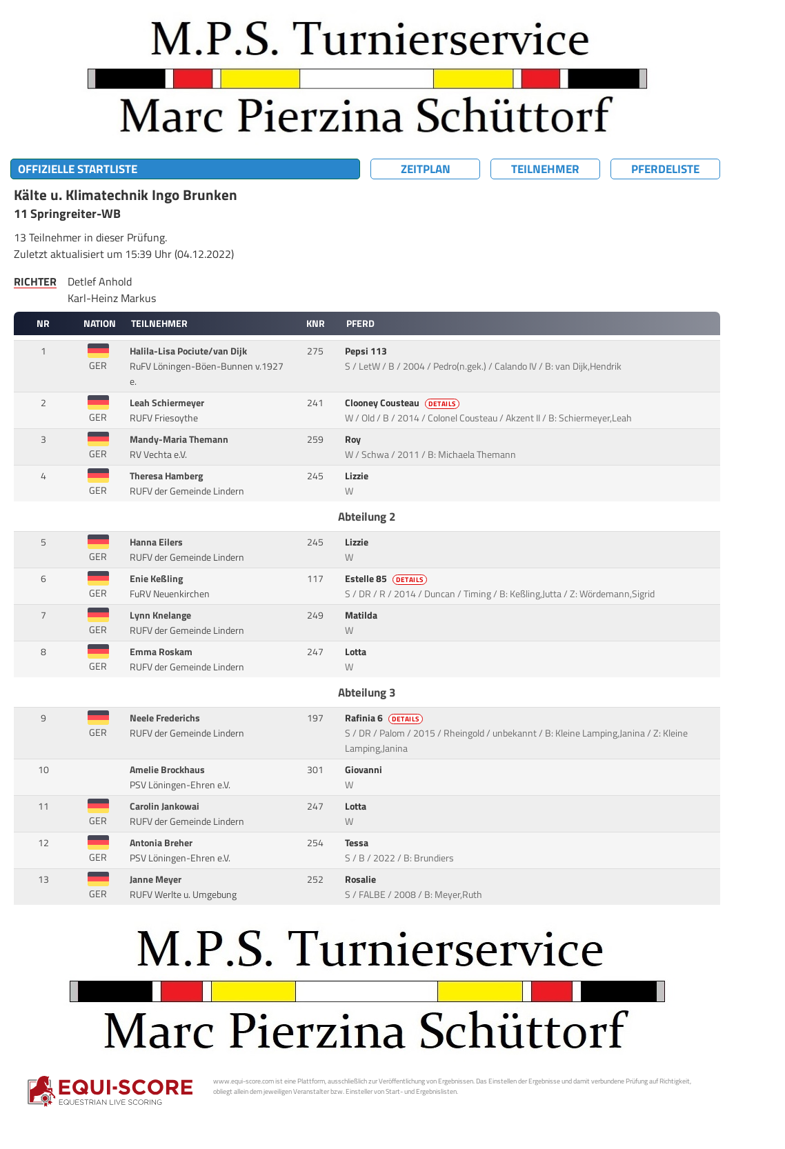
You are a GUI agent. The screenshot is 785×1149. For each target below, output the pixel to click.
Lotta (356, 651)
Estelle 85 (387, 578)
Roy (354, 439)
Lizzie (357, 475)
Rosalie (361, 879)
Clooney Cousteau (403, 402)
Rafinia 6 (385, 718)
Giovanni (364, 769)
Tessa (357, 842)
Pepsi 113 (367, 351)
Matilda (362, 615)
